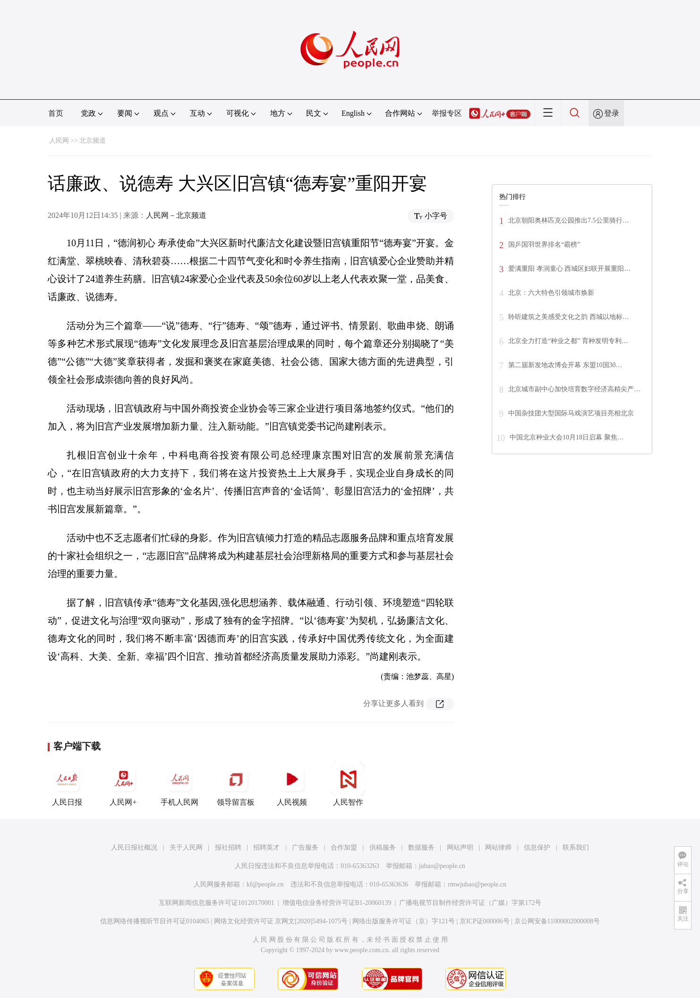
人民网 (59, 140)
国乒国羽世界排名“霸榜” (544, 244)
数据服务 (421, 847)
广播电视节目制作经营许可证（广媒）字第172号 (470, 902)
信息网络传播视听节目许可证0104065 (154, 921)
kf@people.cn (265, 884)
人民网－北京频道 (176, 215)
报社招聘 (228, 847)
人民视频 (291, 784)
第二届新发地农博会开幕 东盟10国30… (565, 365)
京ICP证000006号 (485, 921)
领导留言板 (236, 784)
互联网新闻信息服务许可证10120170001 (216, 902)
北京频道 (92, 140)
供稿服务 (382, 847)
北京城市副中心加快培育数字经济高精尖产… (574, 389)
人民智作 (348, 784)
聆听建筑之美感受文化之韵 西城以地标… (568, 316)
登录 (611, 113)
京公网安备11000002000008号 (557, 921)
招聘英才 (266, 847)
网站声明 (460, 847)
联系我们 (576, 847)
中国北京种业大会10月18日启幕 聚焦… (567, 437)
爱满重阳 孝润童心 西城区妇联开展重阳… (569, 268)
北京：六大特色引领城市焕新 (551, 292)
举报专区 (447, 113)
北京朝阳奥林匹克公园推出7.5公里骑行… (568, 220)
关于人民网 (186, 847)
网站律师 (498, 847)
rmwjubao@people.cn (477, 884)
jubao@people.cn (442, 865)
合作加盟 (344, 847)
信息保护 (537, 847)
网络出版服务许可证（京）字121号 (403, 921)
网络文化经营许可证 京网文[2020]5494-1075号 (281, 921)
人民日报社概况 (134, 847)
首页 (55, 113)
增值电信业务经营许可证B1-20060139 (337, 902)
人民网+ (123, 784)
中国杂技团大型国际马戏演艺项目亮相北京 (571, 413)
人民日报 (67, 784)
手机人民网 (179, 784)
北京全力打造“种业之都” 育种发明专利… (568, 340)
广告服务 (305, 847)
